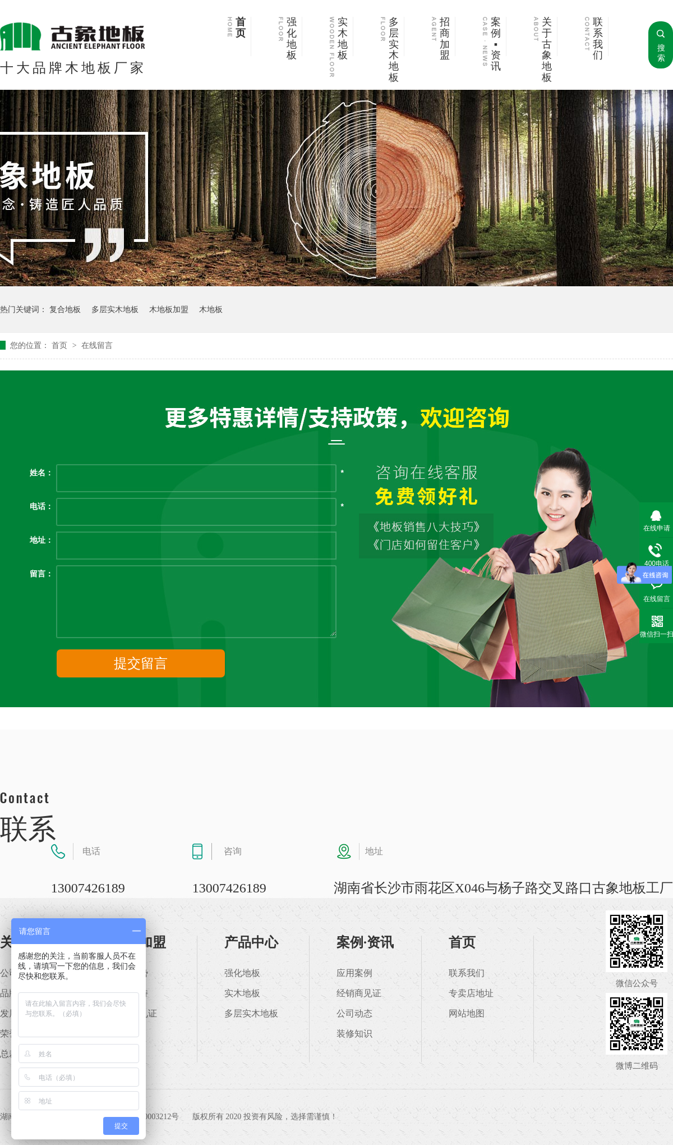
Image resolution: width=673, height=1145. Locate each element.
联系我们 (598, 39)
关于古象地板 (547, 50)
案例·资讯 (365, 942)
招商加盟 (445, 39)
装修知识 (354, 1033)
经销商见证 (358, 993)
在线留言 (97, 345)
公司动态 (354, 1013)
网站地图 (467, 1013)
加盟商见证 (134, 1013)
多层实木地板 (394, 50)
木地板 (211, 309)
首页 (241, 28)
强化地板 (292, 39)
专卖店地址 (471, 993)
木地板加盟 (168, 309)
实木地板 (343, 39)
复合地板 (65, 309)
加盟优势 (130, 973)
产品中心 (251, 942)
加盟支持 (130, 993)
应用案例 (354, 973)
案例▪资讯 (496, 44)
